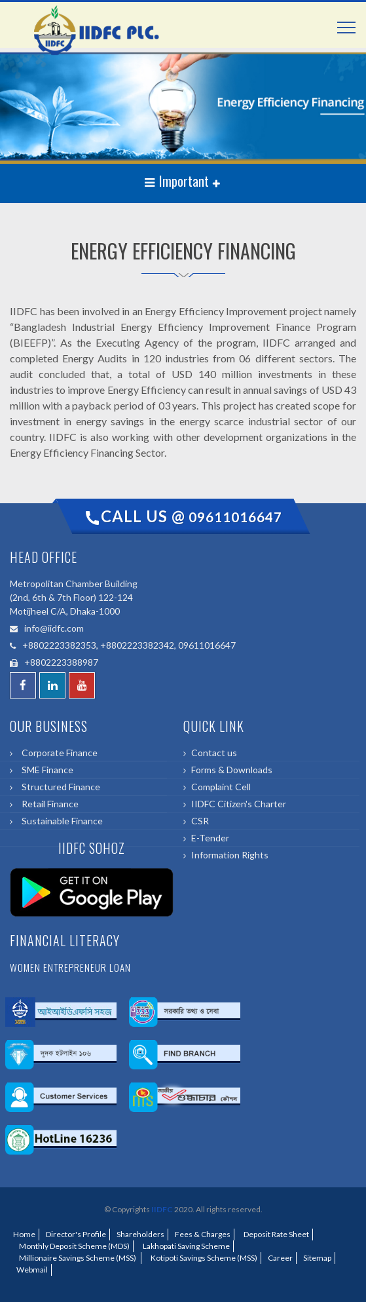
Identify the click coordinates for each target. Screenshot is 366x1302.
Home (24, 1234)
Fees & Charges (202, 1234)
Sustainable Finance (60, 820)
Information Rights (229, 854)
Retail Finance (48, 803)
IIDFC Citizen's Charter (238, 803)
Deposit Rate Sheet (275, 1234)
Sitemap (317, 1258)
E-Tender (210, 837)
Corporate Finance (58, 752)
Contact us (214, 752)
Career (280, 1258)
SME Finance (45, 769)
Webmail (32, 1269)
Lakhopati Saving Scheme (185, 1246)
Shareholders (140, 1234)
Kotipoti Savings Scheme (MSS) (202, 1258)
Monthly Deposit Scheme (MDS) (73, 1246)
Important (178, 181)
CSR (200, 820)
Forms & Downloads (231, 769)
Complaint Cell (221, 786)
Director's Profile (76, 1234)
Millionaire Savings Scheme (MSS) (76, 1258)
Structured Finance (59, 786)
